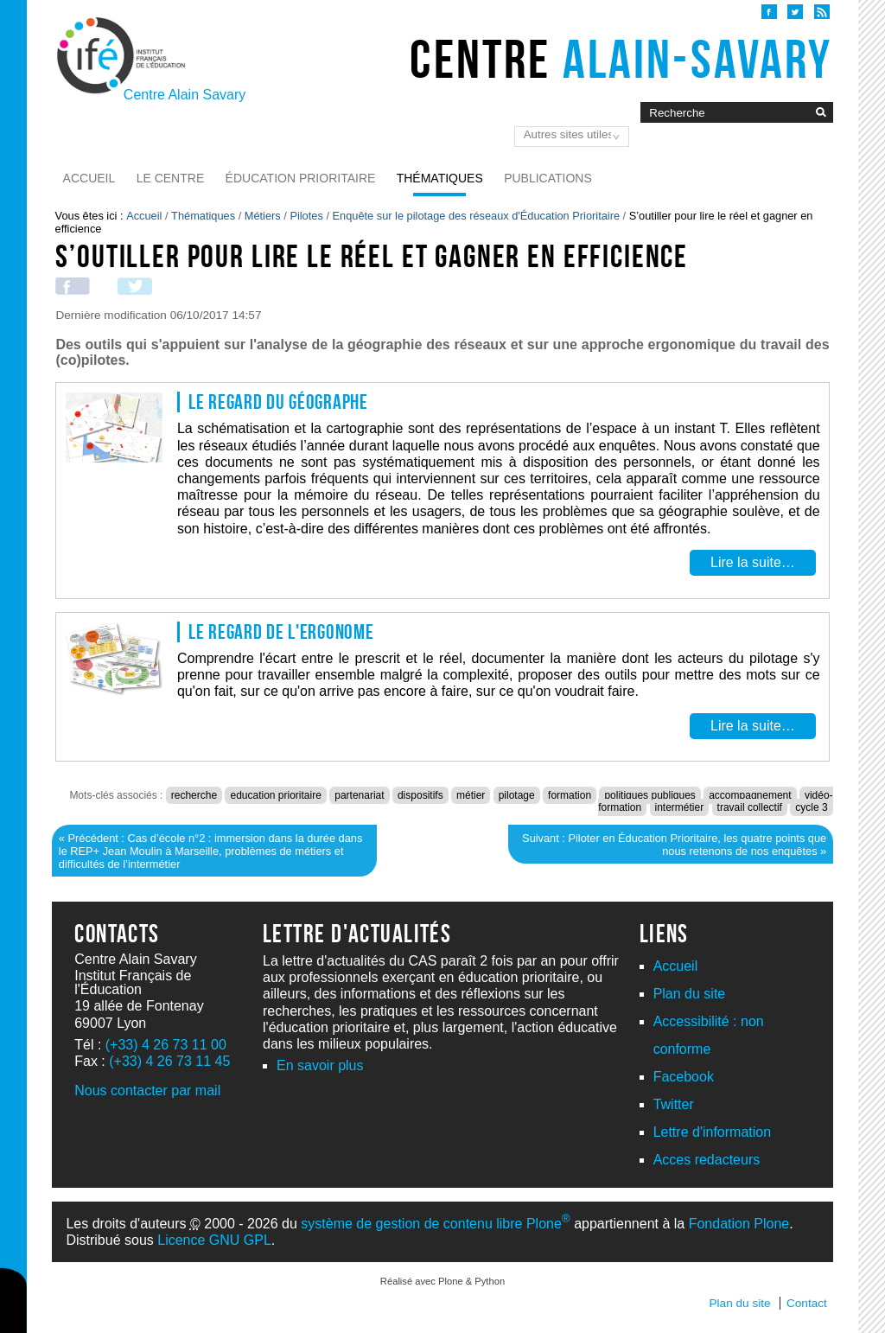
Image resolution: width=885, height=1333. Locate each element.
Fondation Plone (739, 1223)
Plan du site (689, 993)
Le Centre (171, 178)
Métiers (263, 215)
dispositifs (420, 795)
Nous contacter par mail (147, 1090)
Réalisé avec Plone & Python (442, 1281)
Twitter (673, 1104)
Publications (548, 178)
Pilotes (306, 215)
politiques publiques (649, 795)
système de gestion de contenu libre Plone (435, 1223)
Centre (621, 59)
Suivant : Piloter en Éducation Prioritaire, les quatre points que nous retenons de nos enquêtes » (674, 845)
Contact (806, 1303)
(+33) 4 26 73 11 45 (169, 1061)
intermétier (679, 807)
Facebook (683, 1076)
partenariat (359, 795)
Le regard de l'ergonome (281, 632)
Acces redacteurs (707, 1159)
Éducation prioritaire (301, 178)
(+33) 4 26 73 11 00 (165, 1044)
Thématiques (440, 178)
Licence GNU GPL (214, 1240)
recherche (194, 795)
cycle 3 (811, 807)
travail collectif (749, 807)
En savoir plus (320, 1065)
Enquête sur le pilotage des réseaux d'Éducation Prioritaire (477, 215)
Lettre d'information (712, 1132)
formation (569, 795)
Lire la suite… (752, 563)
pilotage (517, 795)
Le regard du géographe (278, 402)
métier (470, 795)
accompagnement (750, 795)
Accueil (89, 178)
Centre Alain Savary (184, 94)
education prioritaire (275, 795)
